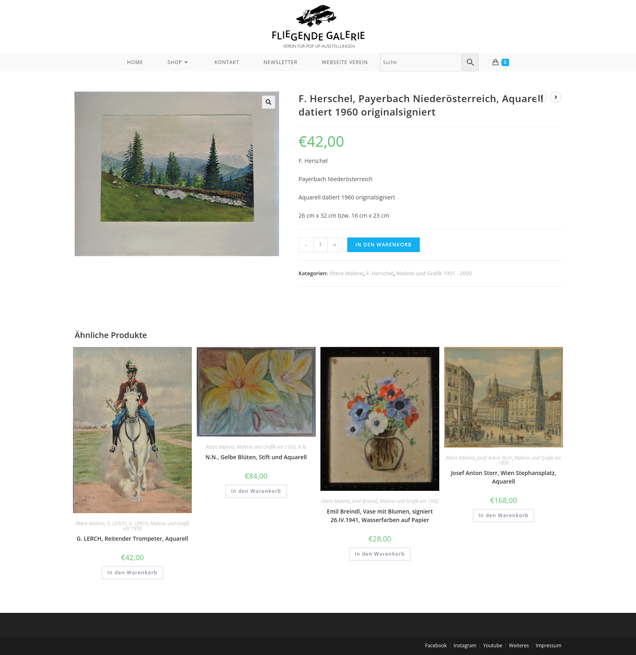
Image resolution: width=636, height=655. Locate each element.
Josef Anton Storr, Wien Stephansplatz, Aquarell (503, 477)
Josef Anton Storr (494, 457)
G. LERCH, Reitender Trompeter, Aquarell (132, 538)
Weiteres (519, 645)
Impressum (548, 645)
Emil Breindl (365, 501)
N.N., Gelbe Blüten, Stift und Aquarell (256, 457)
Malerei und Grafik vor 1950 (156, 526)
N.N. (302, 446)
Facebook (436, 645)
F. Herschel (379, 273)
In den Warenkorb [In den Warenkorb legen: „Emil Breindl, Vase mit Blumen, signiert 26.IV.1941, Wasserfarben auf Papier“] (380, 553)
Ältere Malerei (346, 273)
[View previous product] (541, 97)
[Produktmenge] (320, 245)
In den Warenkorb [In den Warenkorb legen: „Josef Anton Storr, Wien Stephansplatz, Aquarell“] (504, 515)
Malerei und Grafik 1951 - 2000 (434, 273)
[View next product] (555, 97)
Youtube (492, 645)
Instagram (465, 645)
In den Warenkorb (383, 244)
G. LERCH (116, 523)
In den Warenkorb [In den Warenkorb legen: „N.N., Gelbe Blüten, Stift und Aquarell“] (256, 491)
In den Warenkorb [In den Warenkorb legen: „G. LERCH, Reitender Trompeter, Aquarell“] (132, 572)
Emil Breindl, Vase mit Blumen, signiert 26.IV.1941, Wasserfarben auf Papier (380, 515)
